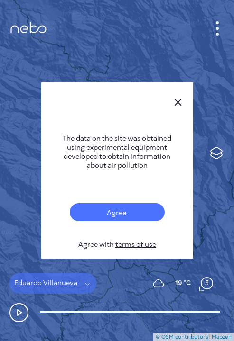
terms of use (135, 244)
